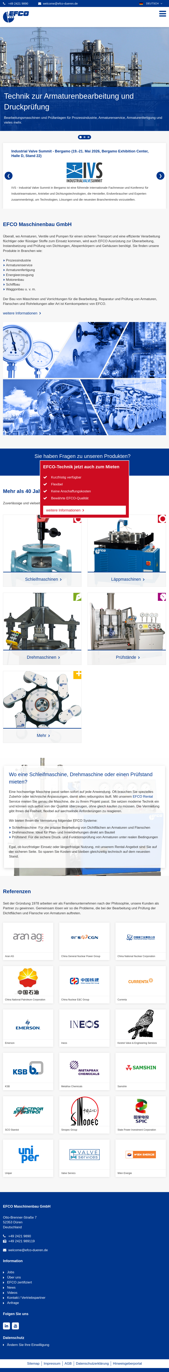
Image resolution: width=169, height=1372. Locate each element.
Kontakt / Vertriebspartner (26, 1298)
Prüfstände (126, 657)
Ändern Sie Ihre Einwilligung (28, 1345)
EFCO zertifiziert (19, 1282)
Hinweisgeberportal (127, 1363)
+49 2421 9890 (18, 3)
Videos (11, 1293)
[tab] (80, 137)
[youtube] (15, 1325)
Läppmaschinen (126, 579)
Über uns (13, 1277)
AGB (68, 1363)
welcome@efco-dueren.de (60, 3)
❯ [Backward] (160, 176)
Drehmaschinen (41, 657)
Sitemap (33, 1363)
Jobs (10, 1272)
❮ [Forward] (8, 176)
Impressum (52, 1363)
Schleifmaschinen (41, 579)
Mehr (42, 735)
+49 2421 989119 (21, 1241)
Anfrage (12, 1303)
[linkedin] (6, 1325)
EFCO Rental (143, 796)
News (11, 1287)
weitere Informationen (20, 313)
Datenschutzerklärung (92, 1363)
